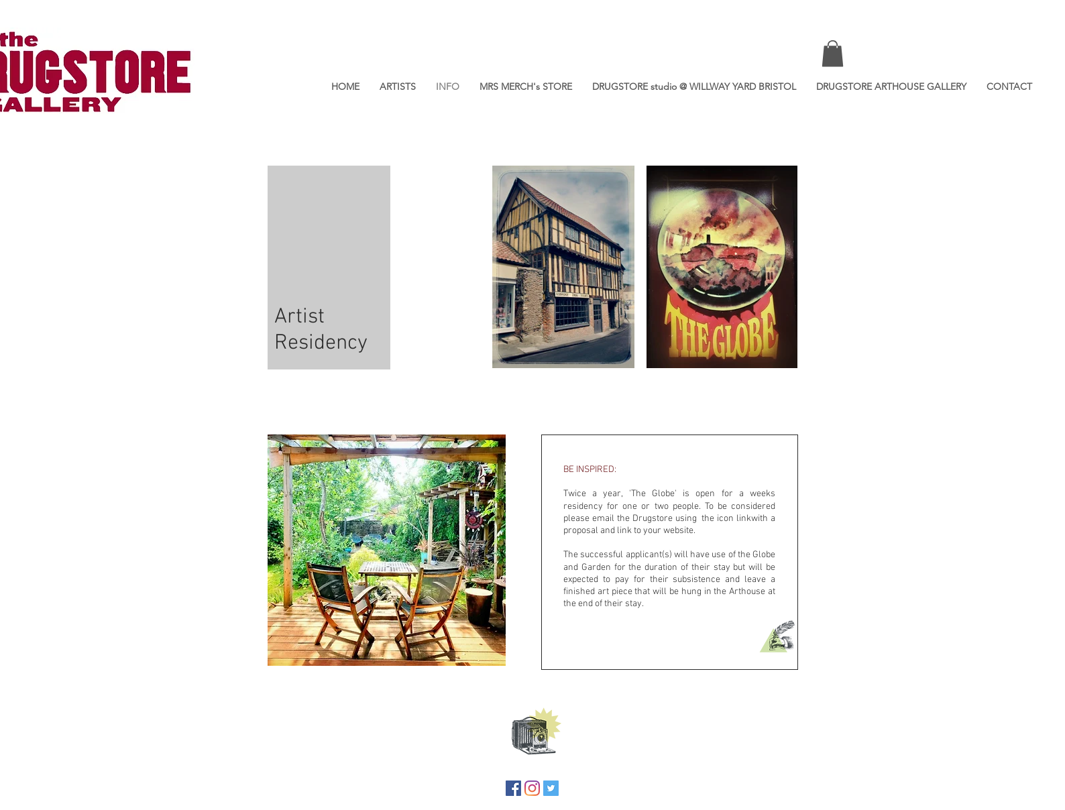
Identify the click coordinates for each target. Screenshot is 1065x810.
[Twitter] (551, 788)
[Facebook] (513, 788)
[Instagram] (532, 788)
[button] (833, 53)
